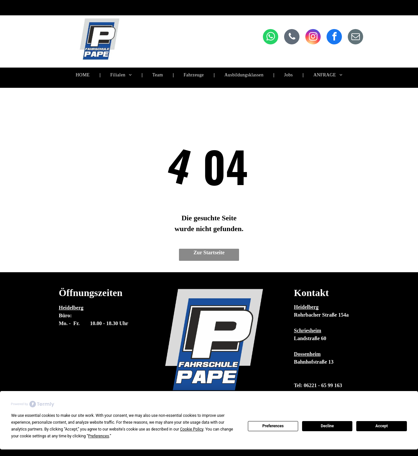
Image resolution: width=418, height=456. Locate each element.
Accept (382, 426)
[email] (355, 37)
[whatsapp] (270, 37)
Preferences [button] (98, 436)
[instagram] (313, 37)
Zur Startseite (208, 252)
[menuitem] (83, 75)
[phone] (291, 37)
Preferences (273, 426)
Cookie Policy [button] (191, 429)
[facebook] (334, 37)
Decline (327, 426)
